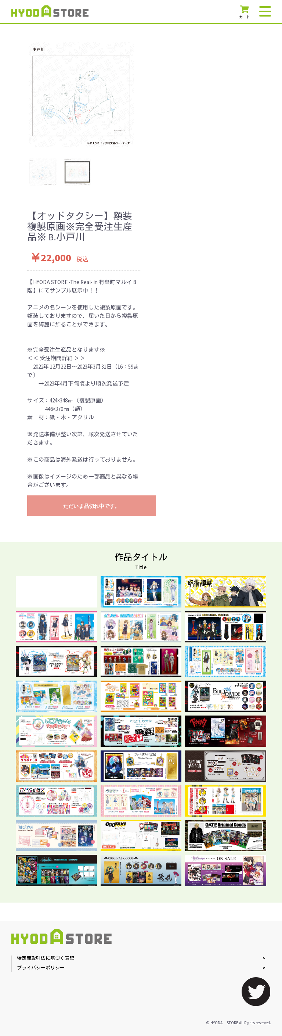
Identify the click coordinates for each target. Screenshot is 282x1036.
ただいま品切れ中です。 (91, 506)
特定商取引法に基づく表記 (45, 959)
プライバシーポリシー (41, 968)
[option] (81, 94)
